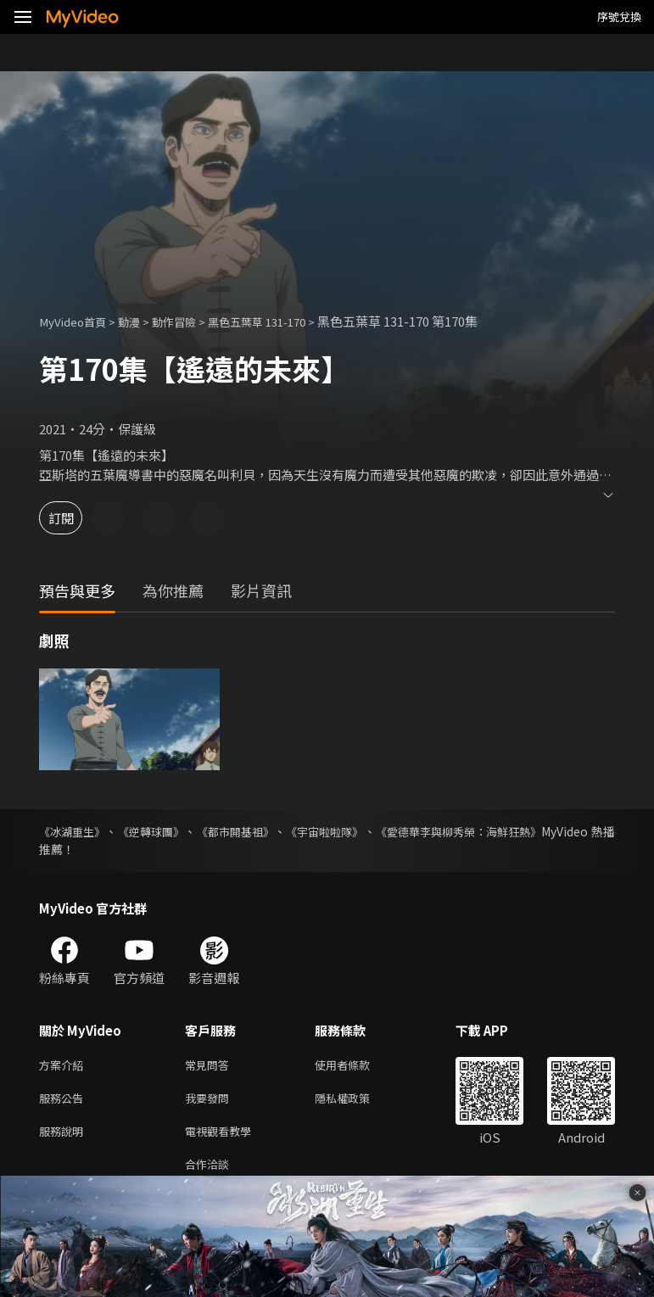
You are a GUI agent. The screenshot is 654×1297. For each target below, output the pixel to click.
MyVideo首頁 (77, 321)
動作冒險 (190, 321)
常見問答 (210, 1066)
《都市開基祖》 (268, 831)
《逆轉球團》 (168, 831)
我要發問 (210, 1101)
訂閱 (73, 518)
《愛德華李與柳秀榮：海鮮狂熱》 (526, 831)
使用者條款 (356, 1066)
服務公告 (64, 1101)
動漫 (141, 321)
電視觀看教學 (223, 1137)
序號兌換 (619, 16)
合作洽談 (210, 1173)
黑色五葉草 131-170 (284, 321)
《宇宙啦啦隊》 (373, 831)
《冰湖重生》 (74, 831)
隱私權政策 (356, 1101)
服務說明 (64, 1137)
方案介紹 (64, 1066)
